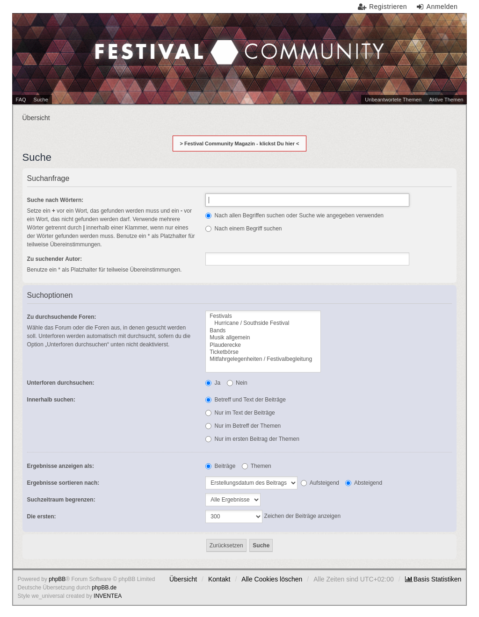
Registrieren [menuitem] (388, 6)
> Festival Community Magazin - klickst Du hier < (239, 143)
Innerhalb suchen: (51, 399)
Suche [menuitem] (41, 99)
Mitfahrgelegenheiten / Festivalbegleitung (263, 359)
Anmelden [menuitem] (442, 6)
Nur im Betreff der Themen (243, 426)
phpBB (57, 579)
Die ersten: (41, 516)
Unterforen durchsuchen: (60, 383)
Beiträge (220, 466)
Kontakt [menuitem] (219, 579)
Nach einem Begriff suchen (243, 228)
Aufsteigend (320, 483)
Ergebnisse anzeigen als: (60, 466)
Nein (237, 383)
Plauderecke (263, 345)
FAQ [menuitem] (21, 99)
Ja (212, 383)
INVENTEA (108, 596)
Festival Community (179, 33)
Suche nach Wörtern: (55, 200)
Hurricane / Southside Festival (263, 323)
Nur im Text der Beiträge (240, 412)
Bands (263, 330)
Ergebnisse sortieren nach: (63, 483)
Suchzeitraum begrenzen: (61, 499)
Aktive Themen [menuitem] (446, 99)
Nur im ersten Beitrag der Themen (252, 439)
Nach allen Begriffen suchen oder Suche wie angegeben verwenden (294, 215)
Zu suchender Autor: (54, 259)
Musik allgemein (263, 337)
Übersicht (183, 579)
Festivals (263, 316)
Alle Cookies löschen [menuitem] (271, 579)
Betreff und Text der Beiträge (245, 399)
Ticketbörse (263, 352)
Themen (256, 466)
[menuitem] (433, 579)
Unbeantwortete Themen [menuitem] (393, 99)
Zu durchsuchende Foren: (61, 317)
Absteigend (363, 483)
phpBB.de (104, 587)
